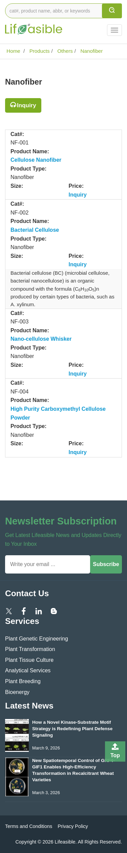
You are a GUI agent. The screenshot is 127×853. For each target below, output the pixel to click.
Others (64, 51)
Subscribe (106, 564)
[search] (112, 10)
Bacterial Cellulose (34, 230)
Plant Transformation (30, 649)
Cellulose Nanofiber (35, 160)
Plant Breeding (23, 681)
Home (12, 51)
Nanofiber (91, 51)
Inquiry (26, 105)
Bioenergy (17, 692)
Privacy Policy (73, 826)
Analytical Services (27, 670)
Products (38, 51)
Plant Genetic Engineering (36, 639)
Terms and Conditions (28, 826)
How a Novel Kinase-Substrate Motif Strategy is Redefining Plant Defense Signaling (72, 729)
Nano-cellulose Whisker (41, 339)
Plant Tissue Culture (29, 660)
